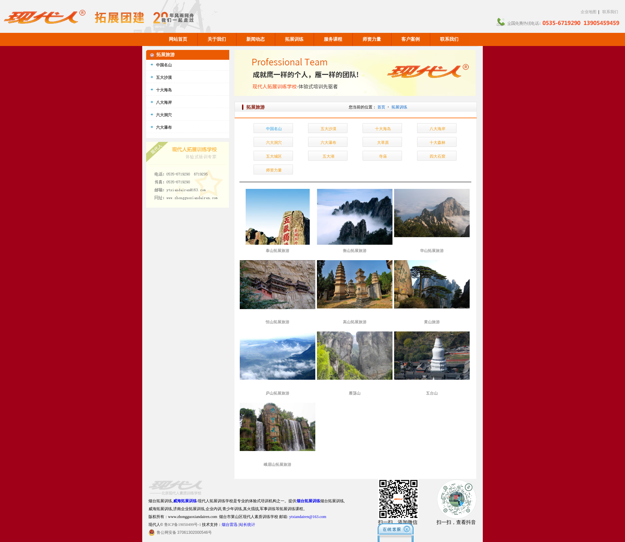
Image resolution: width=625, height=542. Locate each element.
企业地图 (588, 12)
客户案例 (410, 39)
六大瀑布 (328, 142)
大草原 (383, 142)
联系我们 (610, 12)
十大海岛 (383, 128)
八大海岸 (437, 128)
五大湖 (328, 156)
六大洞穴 (274, 142)
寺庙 (383, 156)
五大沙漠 (328, 128)
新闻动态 (255, 39)
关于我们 (217, 39)
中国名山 (274, 128)
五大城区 (274, 156)
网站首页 (178, 39)
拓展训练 (294, 39)
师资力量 (372, 39)
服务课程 (333, 39)
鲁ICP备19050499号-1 (182, 524)
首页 (381, 107)
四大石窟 (437, 156)
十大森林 (437, 142)
